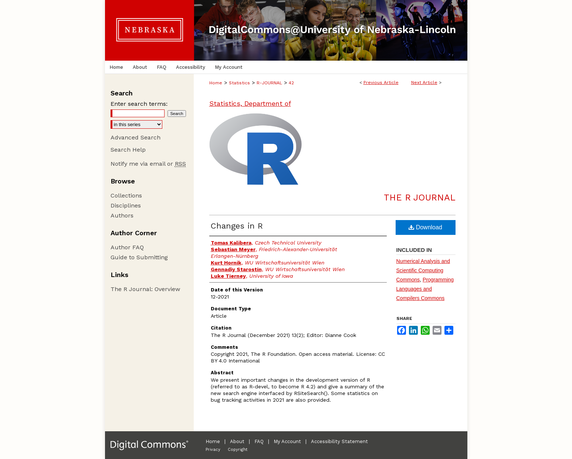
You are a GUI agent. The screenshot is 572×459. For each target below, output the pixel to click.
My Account (287, 441)
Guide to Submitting (139, 257)
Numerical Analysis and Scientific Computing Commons (423, 270)
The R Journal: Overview (145, 289)
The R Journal (420, 197)
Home (215, 82)
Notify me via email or (148, 163)
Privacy (213, 449)
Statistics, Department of (250, 103)
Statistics (239, 82)
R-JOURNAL (269, 82)
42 (291, 82)
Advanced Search (135, 137)
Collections (126, 195)
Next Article (424, 82)
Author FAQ (127, 247)
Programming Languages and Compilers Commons (425, 289)
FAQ (259, 441)
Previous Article (381, 82)
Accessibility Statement (339, 441)
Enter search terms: (139, 103)
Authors (122, 215)
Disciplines (126, 205)
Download (425, 227)
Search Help (128, 149)
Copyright (237, 449)
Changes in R (237, 225)
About (237, 441)
